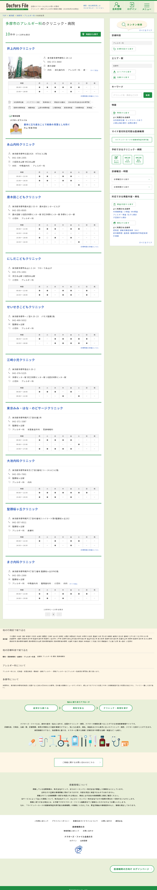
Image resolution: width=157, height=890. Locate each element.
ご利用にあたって (41, 821)
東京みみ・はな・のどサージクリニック (35, 408)
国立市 (83, 639)
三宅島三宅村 (96, 641)
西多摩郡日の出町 (35, 641)
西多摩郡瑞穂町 (22, 641)
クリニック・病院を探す (116, 708)
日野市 (64, 639)
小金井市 (52, 639)
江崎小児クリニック (21, 360)
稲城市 (135, 639)
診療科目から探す (123, 48)
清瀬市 (107, 639)
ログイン (73, 840)
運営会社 (118, 821)
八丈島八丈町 (113, 641)
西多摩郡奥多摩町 (60, 641)
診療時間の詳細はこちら (90, 96)
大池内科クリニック (21, 461)
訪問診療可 (132, 123)
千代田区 (13, 636)
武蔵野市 (13, 639)
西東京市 (13, 641)
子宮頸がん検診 (119, 217)
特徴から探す (121, 112)
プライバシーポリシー (61, 821)
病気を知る (78, 708)
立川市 (145, 636)
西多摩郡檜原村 (48, 641)
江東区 (50, 636)
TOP (4, 15)
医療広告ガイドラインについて (85, 821)
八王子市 (139, 636)
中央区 (19, 636)
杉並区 (89, 636)
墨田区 (44, 636)
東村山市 (70, 639)
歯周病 (126, 233)
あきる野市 (148, 639)
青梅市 (24, 639)
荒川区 (104, 636)
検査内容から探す (123, 204)
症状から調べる (41, 708)
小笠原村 (129, 641)
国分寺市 (77, 639)
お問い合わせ (106, 821)
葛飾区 (126, 636)
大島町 (70, 641)
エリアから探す (122, 71)
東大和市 (101, 639)
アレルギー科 (29, 15)
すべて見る (94, 70)
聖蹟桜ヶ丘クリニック (22, 509)
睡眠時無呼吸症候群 (139, 233)
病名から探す (121, 223)
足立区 (120, 636)
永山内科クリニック (21, 144)
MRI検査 (134, 211)
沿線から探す (121, 77)
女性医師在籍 (119, 120)
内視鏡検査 (118, 211)
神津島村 (87, 641)
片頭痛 (116, 236)
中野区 (84, 636)
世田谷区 (72, 636)
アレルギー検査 (119, 214)
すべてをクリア (145, 30)
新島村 (81, 641)
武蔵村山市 (123, 639)
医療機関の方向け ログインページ (131, 869)
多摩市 (19, 15)
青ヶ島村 (122, 641)
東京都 (11, 15)
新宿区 (28, 636)
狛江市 (94, 639)
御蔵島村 (105, 641)
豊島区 (95, 636)
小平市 (58, 639)
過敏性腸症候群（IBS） (130, 230)
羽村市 (140, 639)
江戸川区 (132, 636)
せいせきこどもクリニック (25, 307)
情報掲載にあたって (71, 831)
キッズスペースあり (134, 120)
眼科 (54, 656)
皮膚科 (39, 656)
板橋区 (109, 636)
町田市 (46, 639)
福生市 (89, 639)
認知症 (116, 230)
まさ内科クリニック (21, 562)
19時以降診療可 (120, 123)
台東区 (39, 636)
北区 (100, 636)
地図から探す (92, 34)
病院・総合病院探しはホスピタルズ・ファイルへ (93, 6)
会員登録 (83, 840)
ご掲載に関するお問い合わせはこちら (78, 762)
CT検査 (127, 211)
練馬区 (115, 636)
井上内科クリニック (21, 48)
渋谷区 (78, 636)
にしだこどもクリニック (24, 258)
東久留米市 (114, 639)
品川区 (55, 636)
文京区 (33, 636)
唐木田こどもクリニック (24, 197)
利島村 (75, 641)
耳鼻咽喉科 (61, 656)
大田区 (66, 636)
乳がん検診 (132, 214)
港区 (23, 636)
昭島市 (35, 639)
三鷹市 (19, 639)
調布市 (40, 639)
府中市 (30, 639)
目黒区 (61, 636)
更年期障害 (118, 233)
